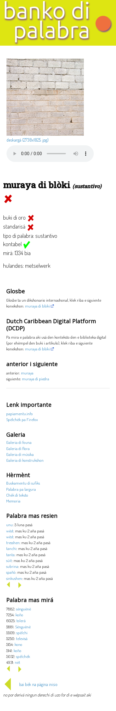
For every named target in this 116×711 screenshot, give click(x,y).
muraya (27, 372)
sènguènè (23, 608)
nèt (17, 662)
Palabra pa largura (21, 489)
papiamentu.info (19, 413)
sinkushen (14, 578)
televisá (22, 638)
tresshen (12, 542)
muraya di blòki (37, 305)
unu (9, 524)
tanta (10, 554)
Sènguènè (23, 626)
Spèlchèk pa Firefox (22, 419)
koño (19, 614)
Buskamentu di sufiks (23, 483)
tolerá (21, 620)
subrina (12, 566)
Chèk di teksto (17, 495)
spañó (10, 572)
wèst (9, 530)
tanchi (11, 548)
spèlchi (22, 632)
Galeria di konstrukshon (25, 460)
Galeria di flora (18, 448)
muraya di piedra (35, 378)
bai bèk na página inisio (30, 684)
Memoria (13, 500)
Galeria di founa (19, 442)
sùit (9, 560)
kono (18, 644)
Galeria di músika (20, 454)
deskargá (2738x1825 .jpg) (27, 140)
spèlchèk (23, 656)
